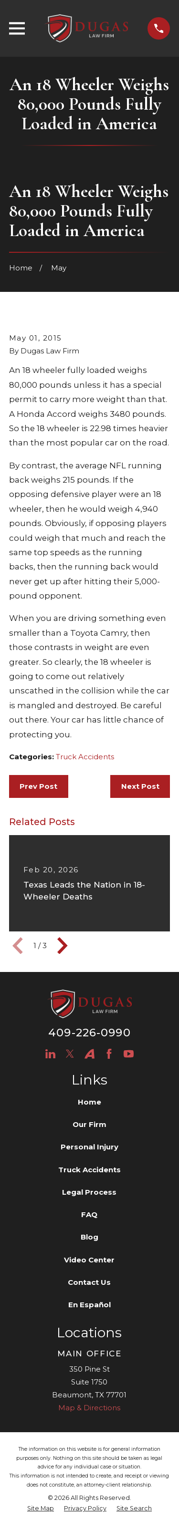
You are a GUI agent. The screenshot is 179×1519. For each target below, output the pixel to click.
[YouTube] (129, 1054)
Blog (89, 1236)
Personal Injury (89, 1146)
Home (89, 1101)
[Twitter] (70, 1054)
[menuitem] (40, 1508)
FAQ (89, 1214)
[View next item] (62, 945)
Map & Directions (89, 1407)
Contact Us (89, 1282)
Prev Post (38, 786)
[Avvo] (89, 1054)
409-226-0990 (89, 1032)
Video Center (89, 1259)
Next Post (140, 786)
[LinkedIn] (50, 1054)
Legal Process (89, 1192)
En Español (89, 1304)
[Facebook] (109, 1054)
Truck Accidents (85, 756)
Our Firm (89, 1124)
